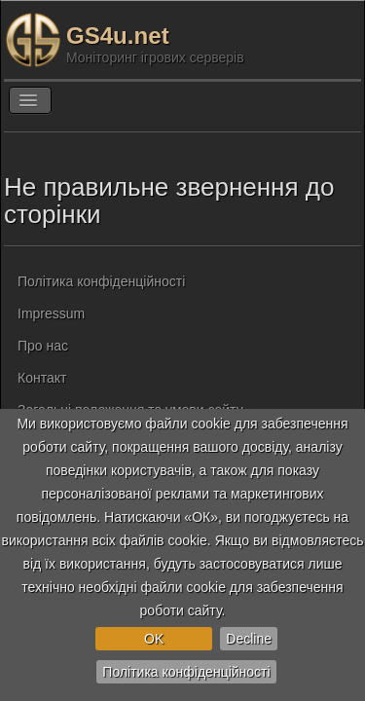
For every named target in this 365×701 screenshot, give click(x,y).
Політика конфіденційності (186, 672)
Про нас (43, 345)
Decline (249, 638)
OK (154, 638)
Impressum (51, 313)
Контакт (42, 378)
